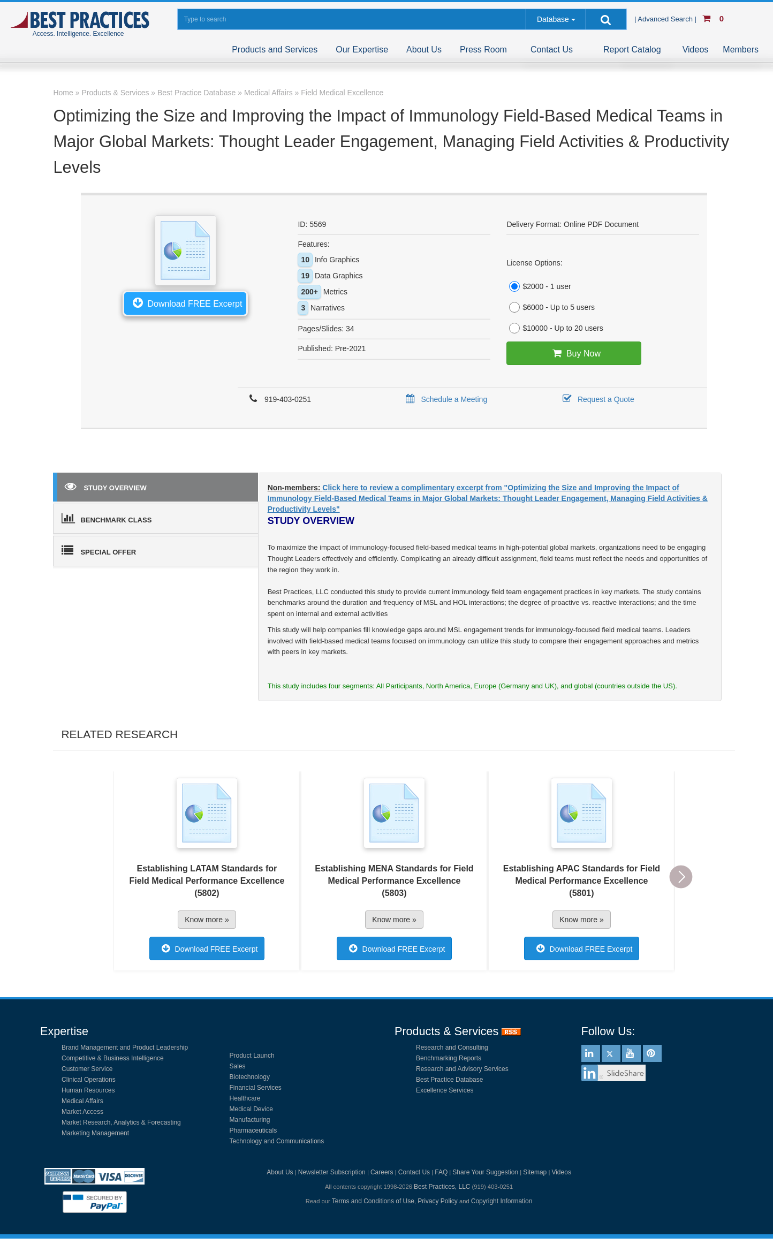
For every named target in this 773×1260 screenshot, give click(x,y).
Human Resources (88, 1090)
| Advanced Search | (666, 19)
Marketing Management (95, 1133)
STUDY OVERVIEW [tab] (105, 486)
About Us (424, 49)
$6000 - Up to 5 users (550, 307)
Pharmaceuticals (253, 1130)
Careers (381, 1172)
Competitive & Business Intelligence (113, 1058)
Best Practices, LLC (442, 1186)
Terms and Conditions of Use (373, 1201)
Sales (238, 1066)
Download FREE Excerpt (185, 302)
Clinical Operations (89, 1079)
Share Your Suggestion (485, 1172)
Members (741, 49)
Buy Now (574, 353)
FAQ (441, 1172)
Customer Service (87, 1069)
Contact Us (552, 49)
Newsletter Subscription (332, 1172)
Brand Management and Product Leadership (125, 1047)
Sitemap (535, 1172)
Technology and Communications (277, 1141)
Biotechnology (250, 1077)
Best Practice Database (449, 1079)
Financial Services (256, 1087)
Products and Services (274, 49)
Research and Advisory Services (462, 1069)
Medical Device (251, 1109)
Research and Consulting (452, 1047)
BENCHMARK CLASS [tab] (106, 518)
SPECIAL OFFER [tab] (99, 550)
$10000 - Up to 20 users (554, 328)
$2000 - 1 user (538, 286)
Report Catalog (632, 49)
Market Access (82, 1111)
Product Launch (252, 1055)
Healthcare (245, 1098)
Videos (696, 49)
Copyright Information (502, 1201)
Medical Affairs (82, 1101)
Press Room (483, 49)
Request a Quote (596, 399)
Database (553, 19)
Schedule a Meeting (444, 399)
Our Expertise (362, 49)
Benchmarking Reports (448, 1058)
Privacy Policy (438, 1201)
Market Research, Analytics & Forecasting (121, 1122)
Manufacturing (250, 1120)
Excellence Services (444, 1090)
